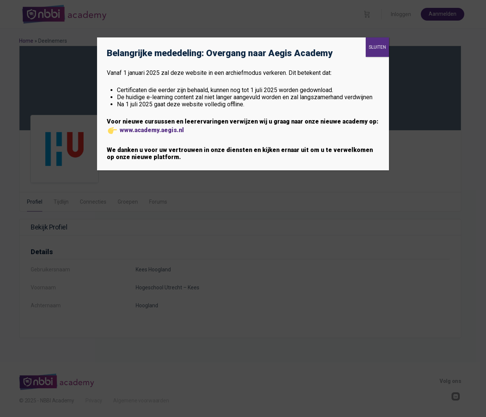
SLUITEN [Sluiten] (377, 47)
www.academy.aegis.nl (152, 130)
